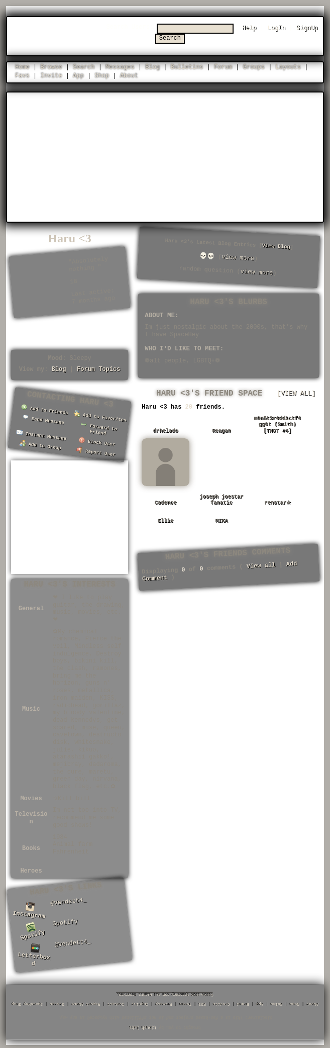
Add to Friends (45, 409)
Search (219, 36)
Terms (185, 1001)
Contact (115, 1001)
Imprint (140, 1001)
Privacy (163, 1001)
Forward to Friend (99, 428)
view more (238, 257)
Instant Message (41, 434)
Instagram (29, 909)
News (294, 1001)
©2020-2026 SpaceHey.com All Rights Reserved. (165, 991)
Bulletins (187, 66)
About (129, 75)
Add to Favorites (100, 416)
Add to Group (40, 444)
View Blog (276, 246)
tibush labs (142, 1024)
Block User (97, 441)
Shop (101, 75)
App (78, 75)
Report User (96, 450)
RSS (201, 1001)
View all (261, 565)
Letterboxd (34, 953)
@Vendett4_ (68, 900)
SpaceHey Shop (27, 1001)
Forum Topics (98, 368)
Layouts (288, 66)
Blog (152, 66)
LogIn (276, 28)
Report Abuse (85, 1001)
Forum (223, 66)
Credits (221, 1001)
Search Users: (170, 27)
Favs (22, 75)
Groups (254, 66)
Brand (243, 1001)
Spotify (32, 930)
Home (22, 66)
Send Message (43, 419)
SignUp (307, 28)
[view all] (296, 393)
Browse (51, 66)
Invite (51, 75)
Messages (120, 66)
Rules (277, 1001)
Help (249, 28)
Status (57, 1001)
